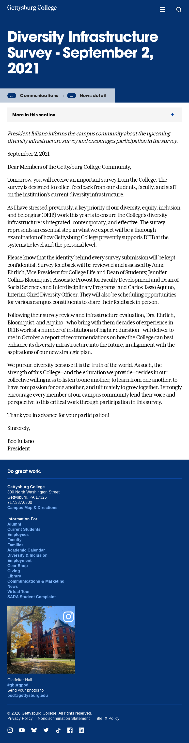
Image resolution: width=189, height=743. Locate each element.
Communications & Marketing (35, 581)
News (12, 586)
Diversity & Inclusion (27, 555)
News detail (93, 95)
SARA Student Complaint (31, 597)
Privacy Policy (20, 718)
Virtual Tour (18, 592)
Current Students (24, 529)
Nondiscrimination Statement (64, 718)
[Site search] (179, 9)
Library (14, 576)
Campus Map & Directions (32, 508)
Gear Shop (17, 566)
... (12, 95)
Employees (18, 534)
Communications (39, 95)
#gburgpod (18, 685)
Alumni (14, 524)
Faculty (14, 540)
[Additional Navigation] (162, 9)
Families (15, 545)
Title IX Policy (107, 718)
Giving (13, 571)
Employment (19, 560)
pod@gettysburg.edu (27, 695)
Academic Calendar (26, 550)
